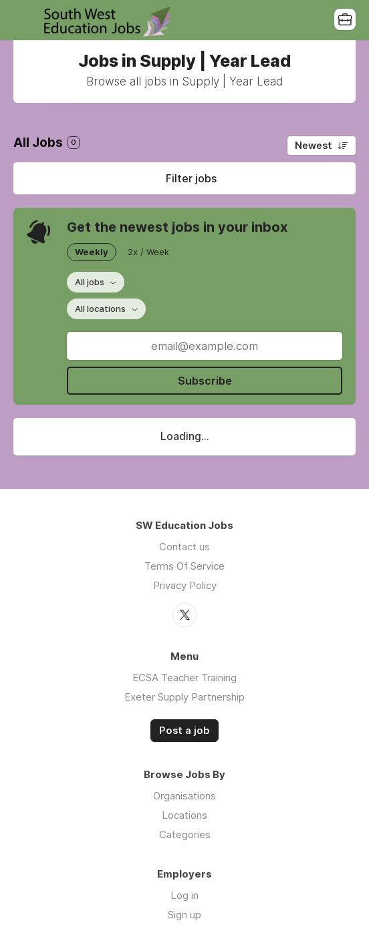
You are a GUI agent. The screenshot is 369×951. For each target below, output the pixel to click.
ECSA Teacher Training (184, 677)
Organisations (184, 795)
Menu (23, 20)
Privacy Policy (185, 585)
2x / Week (148, 251)
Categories (185, 834)
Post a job (184, 731)
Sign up (184, 914)
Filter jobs (191, 178)
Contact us (184, 546)
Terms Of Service (184, 566)
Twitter (184, 615)
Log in (184, 895)
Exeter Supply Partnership (184, 697)
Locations (184, 815)
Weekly (91, 251)
